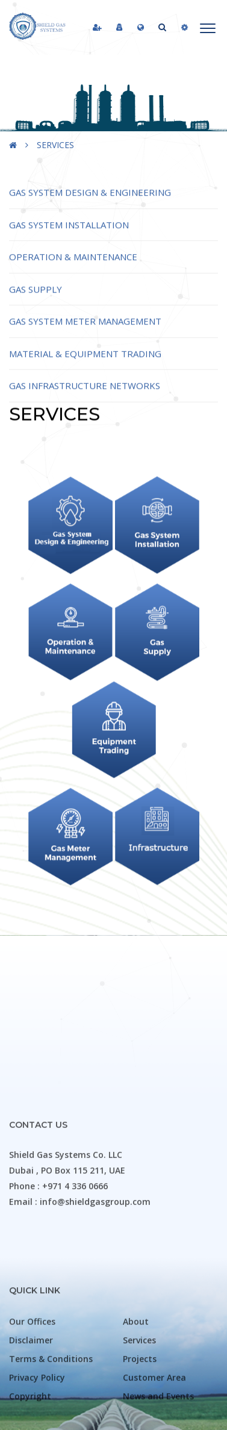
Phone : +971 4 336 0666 (58, 1329)
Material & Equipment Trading (85, 368)
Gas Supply (35, 304)
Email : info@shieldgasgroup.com (80, 1345)
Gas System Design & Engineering (90, 208)
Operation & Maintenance (73, 272)
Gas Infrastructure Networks (84, 401)
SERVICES (55, 145)
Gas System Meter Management (85, 337)
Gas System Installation (69, 240)
